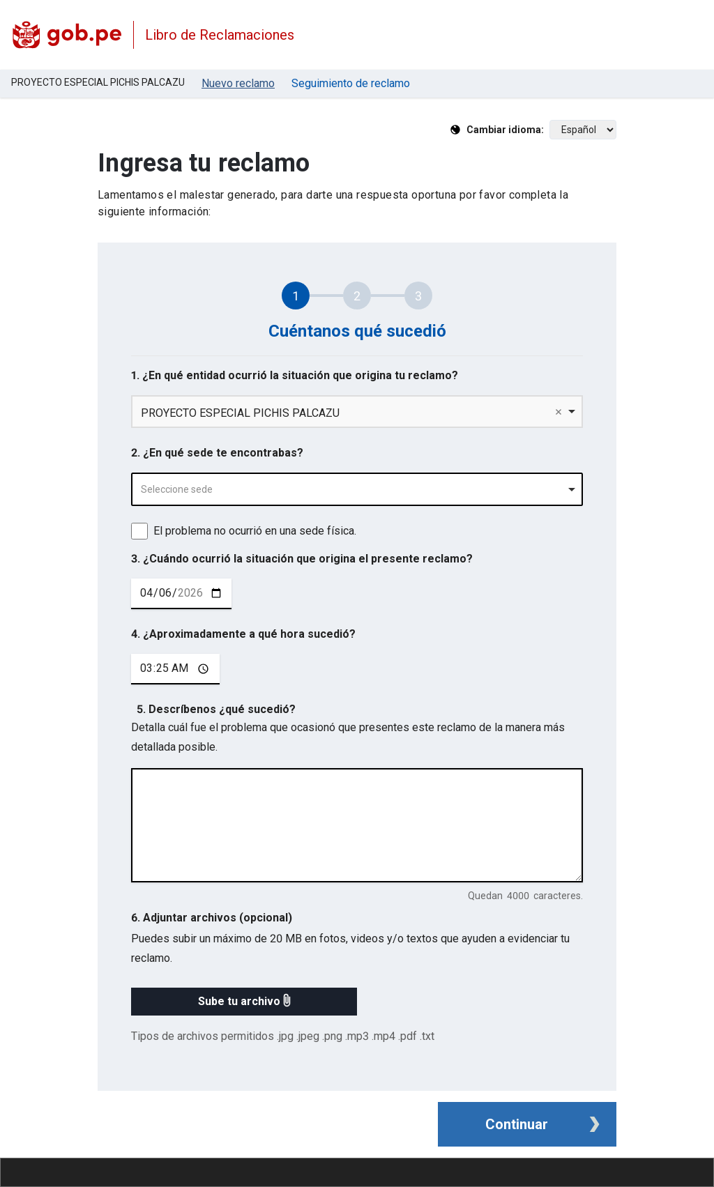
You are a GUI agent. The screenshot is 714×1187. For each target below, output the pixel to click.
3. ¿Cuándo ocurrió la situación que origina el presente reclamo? (302, 558)
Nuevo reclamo (238, 83)
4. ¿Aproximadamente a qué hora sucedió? (243, 634)
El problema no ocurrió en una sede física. (254, 530)
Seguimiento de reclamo (350, 83)
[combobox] (357, 489)
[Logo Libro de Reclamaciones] (66, 35)
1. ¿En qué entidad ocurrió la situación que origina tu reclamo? (294, 375)
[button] (244, 1002)
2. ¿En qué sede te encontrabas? (217, 452)
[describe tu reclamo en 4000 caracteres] (357, 825)
